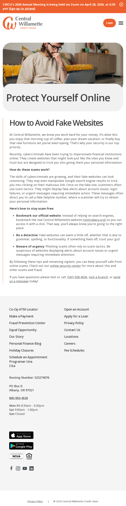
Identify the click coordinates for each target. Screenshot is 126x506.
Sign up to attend (22, 9)
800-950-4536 (18, 398)
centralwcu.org (94, 220)
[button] (121, 23)
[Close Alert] (121, 4)
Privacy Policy (35, 501)
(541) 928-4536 (77, 277)
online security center (65, 266)
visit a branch (98, 277)
